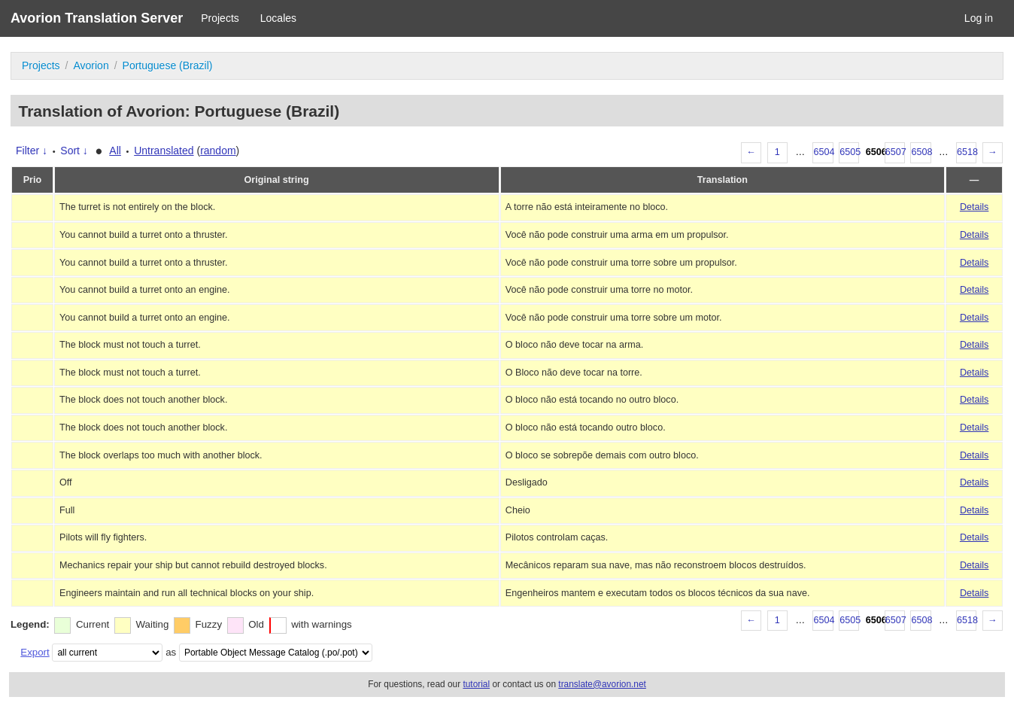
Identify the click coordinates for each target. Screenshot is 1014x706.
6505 (849, 152)
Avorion (90, 65)
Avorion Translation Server (97, 18)
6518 (966, 152)
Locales (278, 18)
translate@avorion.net (602, 684)
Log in (978, 18)
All (115, 151)
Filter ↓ (31, 151)
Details (974, 207)
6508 (921, 152)
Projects (220, 18)
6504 (823, 152)
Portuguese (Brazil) (168, 65)
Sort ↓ (74, 151)
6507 (895, 152)
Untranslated (163, 151)
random (217, 151)
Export (34, 652)
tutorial (476, 684)
